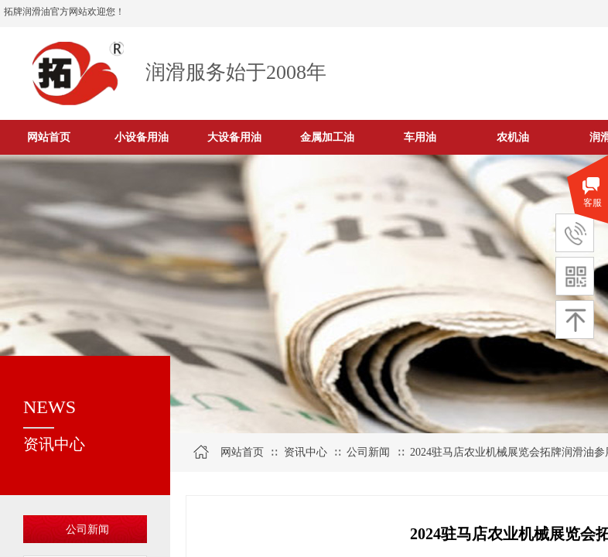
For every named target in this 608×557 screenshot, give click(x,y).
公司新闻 (87, 529)
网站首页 (242, 452)
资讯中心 (305, 452)
